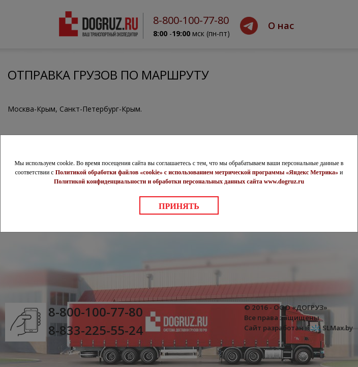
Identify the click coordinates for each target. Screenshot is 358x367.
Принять (179, 206)
